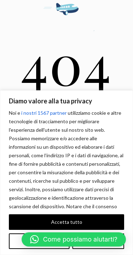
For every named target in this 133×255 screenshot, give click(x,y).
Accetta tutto (66, 222)
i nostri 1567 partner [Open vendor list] (44, 113)
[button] (74, 239)
